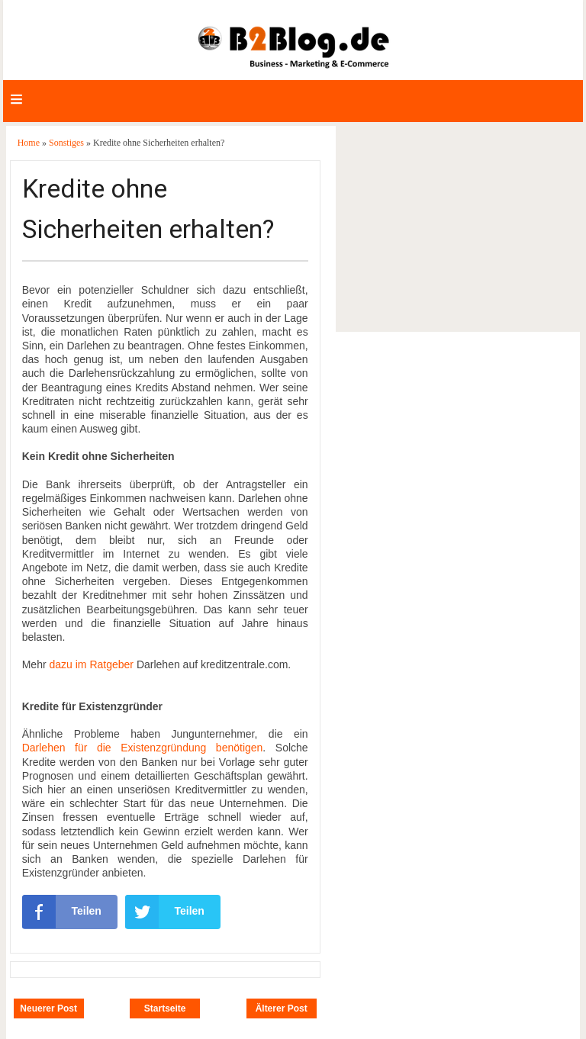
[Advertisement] (457, 228)
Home (30, 142)
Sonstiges (67, 142)
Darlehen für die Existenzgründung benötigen (142, 747)
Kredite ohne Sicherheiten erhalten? (148, 208)
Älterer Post (281, 1008)
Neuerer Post (48, 1008)
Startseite (165, 1008)
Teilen (61, 911)
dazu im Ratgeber (91, 664)
